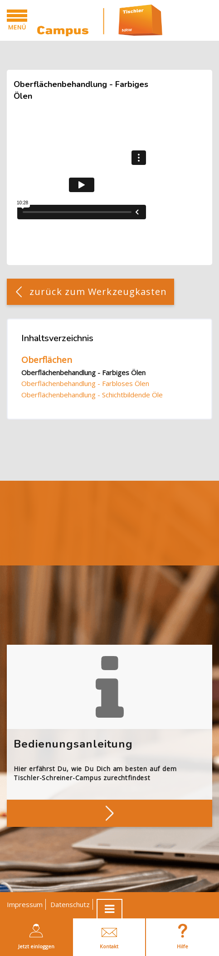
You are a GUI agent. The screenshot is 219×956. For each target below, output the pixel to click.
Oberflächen (46, 360)
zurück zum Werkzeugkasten (98, 291)
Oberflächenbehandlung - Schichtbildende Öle (92, 394)
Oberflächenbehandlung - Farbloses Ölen (85, 383)
